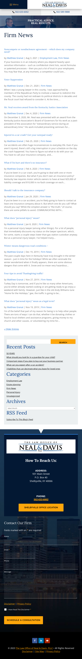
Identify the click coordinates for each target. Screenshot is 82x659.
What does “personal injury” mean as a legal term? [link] (29, 301)
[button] (13, 4)
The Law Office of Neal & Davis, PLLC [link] (34, 648)
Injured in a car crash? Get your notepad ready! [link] (28, 135)
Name (6, 536)
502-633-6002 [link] (22, 11)
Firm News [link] (63, 58)
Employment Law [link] (48, 58)
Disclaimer (9, 603)
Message (7, 572)
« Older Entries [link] (11, 329)
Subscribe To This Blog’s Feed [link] (19, 419)
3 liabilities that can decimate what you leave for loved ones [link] (33, 368)
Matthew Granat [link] (15, 58)
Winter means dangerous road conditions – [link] (26, 245)
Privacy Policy (24, 603)
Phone (6, 561)
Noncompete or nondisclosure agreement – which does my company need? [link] (39, 50)
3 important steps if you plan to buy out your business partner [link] (34, 361)
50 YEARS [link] (10, 353)
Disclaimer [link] (27, 651)
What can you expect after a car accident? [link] (25, 365)
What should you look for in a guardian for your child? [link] (30, 357)
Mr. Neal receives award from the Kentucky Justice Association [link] (36, 107)
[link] (55, 4)
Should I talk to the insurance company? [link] (24, 190)
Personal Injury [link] (13, 392)
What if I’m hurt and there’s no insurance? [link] (25, 162)
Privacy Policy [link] (53, 651)
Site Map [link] (39, 651)
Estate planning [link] (13, 384)
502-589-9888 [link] (63, 11)
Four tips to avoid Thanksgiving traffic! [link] (23, 273)
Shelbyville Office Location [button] (41, 507)
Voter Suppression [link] (13, 79)
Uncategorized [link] (13, 396)
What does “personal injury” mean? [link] (22, 218)
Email (7, 550)
